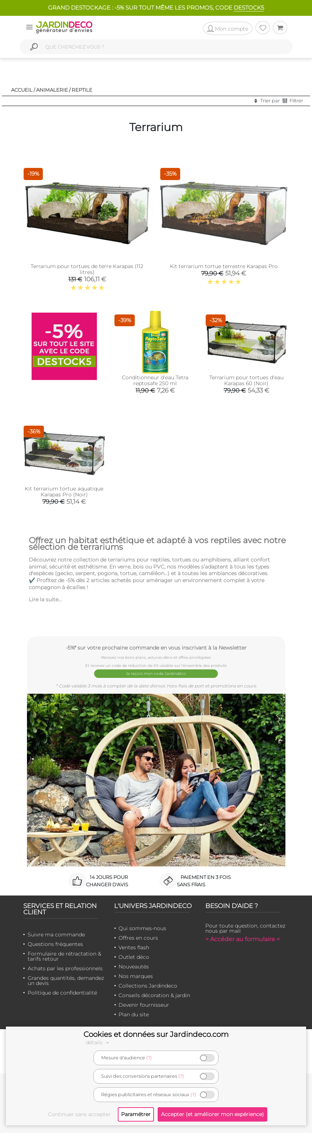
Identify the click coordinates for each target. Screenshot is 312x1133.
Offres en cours (138, 936)
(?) (149, 1057)
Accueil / (23, 90)
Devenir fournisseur (144, 1003)
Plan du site (134, 1013)
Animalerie (52, 90)
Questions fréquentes (55, 943)
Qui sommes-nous (142, 927)
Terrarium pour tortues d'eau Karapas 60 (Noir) (246, 380)
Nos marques (136, 975)
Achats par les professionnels (65, 967)
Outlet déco (134, 956)
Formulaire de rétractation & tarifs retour (64, 955)
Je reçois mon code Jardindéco (156, 673)
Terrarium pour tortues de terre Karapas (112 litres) (87, 269)
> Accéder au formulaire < (242, 938)
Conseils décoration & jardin (154, 994)
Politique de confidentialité (62, 991)
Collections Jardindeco (148, 984)
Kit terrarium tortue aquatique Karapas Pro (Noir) (64, 491)
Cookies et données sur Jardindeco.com (156, 1034)
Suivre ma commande (56, 933)
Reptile (82, 90)
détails (99, 1042)
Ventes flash (134, 946)
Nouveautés (134, 965)
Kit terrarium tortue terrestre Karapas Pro (224, 266)
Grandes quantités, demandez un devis (66, 979)
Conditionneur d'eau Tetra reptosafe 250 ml (155, 380)
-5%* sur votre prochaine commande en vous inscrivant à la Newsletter (156, 647)
